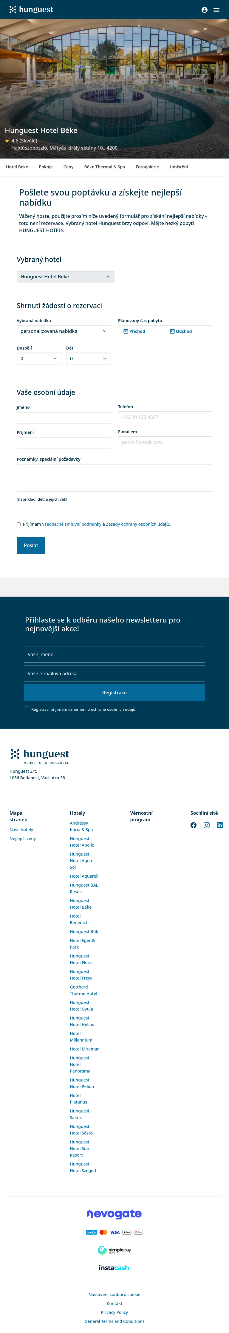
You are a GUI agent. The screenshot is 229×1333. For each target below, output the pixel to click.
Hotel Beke (17, 167)
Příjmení (25, 432)
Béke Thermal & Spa (104, 167)
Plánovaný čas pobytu (140, 320)
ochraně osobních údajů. (114, 709)
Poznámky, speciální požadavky (49, 459)
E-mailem (127, 431)
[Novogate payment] (114, 1214)
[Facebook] (193, 824)
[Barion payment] (114, 1232)
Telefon (125, 406)
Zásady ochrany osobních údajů (137, 524)
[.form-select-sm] (65, 277)
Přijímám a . (96, 524)
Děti (70, 348)
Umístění (179, 167)
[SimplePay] (114, 1250)
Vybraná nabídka (34, 320)
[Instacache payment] (114, 1268)
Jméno (23, 407)
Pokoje (46, 167)
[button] (216, 10)
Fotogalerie (147, 167)
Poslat (31, 545)
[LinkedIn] (220, 824)
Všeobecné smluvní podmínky (71, 524)
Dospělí (24, 348)
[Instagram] (207, 824)
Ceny (69, 167)
